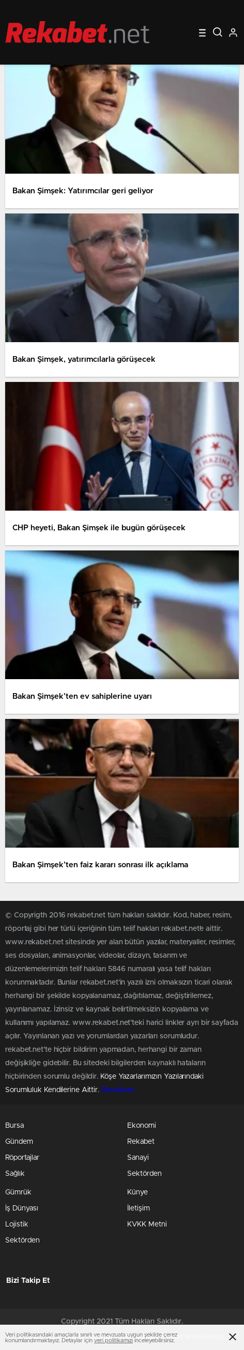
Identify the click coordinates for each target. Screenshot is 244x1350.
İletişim (138, 1208)
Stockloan (117, 1090)
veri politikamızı (113, 1340)
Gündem (19, 1141)
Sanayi (138, 1157)
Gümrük (18, 1192)
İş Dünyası (21, 1208)
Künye (137, 1192)
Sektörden (144, 1173)
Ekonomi (141, 1125)
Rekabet (141, 1141)
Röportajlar (22, 1157)
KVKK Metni (147, 1224)
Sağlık (15, 1173)
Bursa (14, 1125)
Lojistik (16, 1224)
